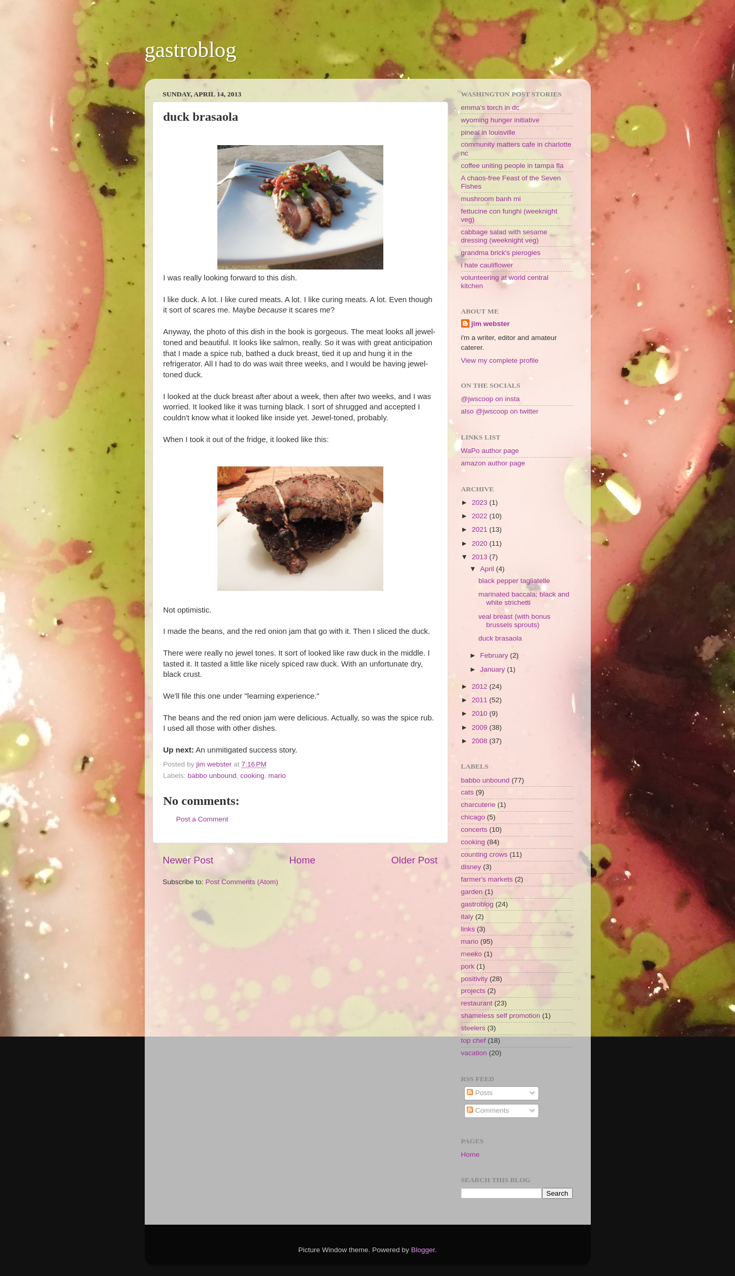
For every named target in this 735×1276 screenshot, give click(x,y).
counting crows (484, 854)
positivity (474, 979)
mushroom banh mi (491, 199)
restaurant (477, 1003)
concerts (474, 829)
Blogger (423, 1250)
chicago (473, 817)
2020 (480, 543)
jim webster (490, 324)
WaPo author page (490, 451)
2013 (480, 557)
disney (471, 867)
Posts (480, 1093)
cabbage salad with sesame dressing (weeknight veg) (504, 236)
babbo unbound (212, 775)
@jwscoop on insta (490, 399)
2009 (480, 727)
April (488, 569)
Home (302, 860)
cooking (252, 775)
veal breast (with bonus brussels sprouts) (514, 621)
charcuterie (478, 805)
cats (467, 792)
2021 (480, 529)
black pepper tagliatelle (514, 581)
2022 (480, 516)
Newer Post (188, 860)
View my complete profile (500, 360)
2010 (480, 713)
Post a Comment (202, 819)
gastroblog (191, 50)
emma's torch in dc (490, 107)
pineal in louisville (488, 132)
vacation (474, 1053)
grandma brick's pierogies (500, 253)
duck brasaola (500, 638)
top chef (473, 1040)
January (493, 669)
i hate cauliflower (487, 265)
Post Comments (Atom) (241, 882)
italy (467, 916)
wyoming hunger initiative (500, 120)
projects (473, 991)
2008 (480, 741)
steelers (473, 1028)
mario (277, 775)
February (495, 655)
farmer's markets (487, 879)
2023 (480, 502)
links (468, 929)
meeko (471, 954)
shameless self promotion (500, 1015)
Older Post (414, 860)
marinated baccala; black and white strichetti (524, 598)
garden (472, 892)
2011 (480, 700)
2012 (480, 686)
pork (468, 966)
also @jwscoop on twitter (500, 411)
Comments (488, 1110)
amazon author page (493, 463)
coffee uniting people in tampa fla (512, 165)
